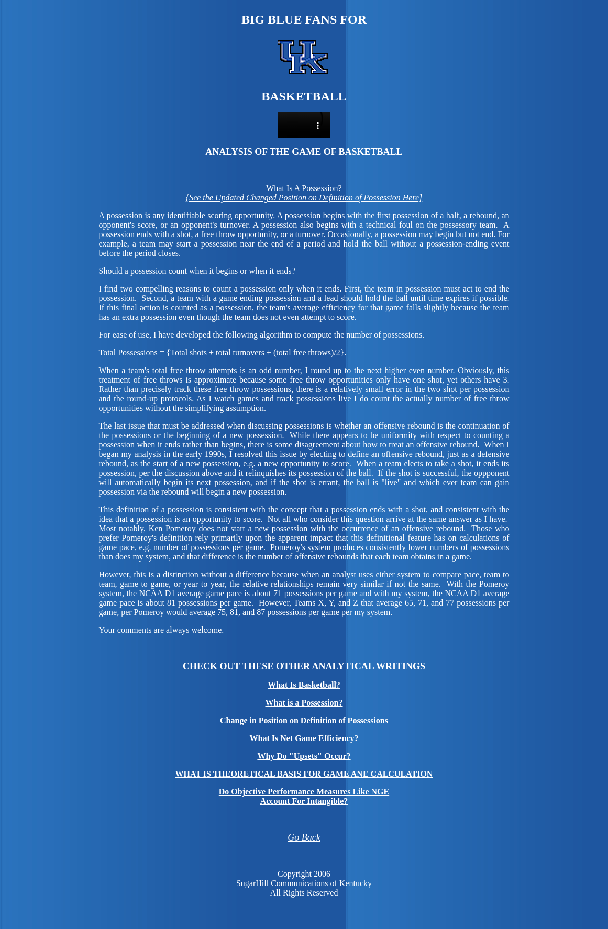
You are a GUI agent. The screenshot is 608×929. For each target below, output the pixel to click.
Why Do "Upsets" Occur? (303, 756)
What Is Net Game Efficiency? (304, 738)
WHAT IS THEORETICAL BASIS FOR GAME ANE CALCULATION (304, 773)
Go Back (304, 837)
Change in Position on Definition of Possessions (304, 720)
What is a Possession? (303, 702)
